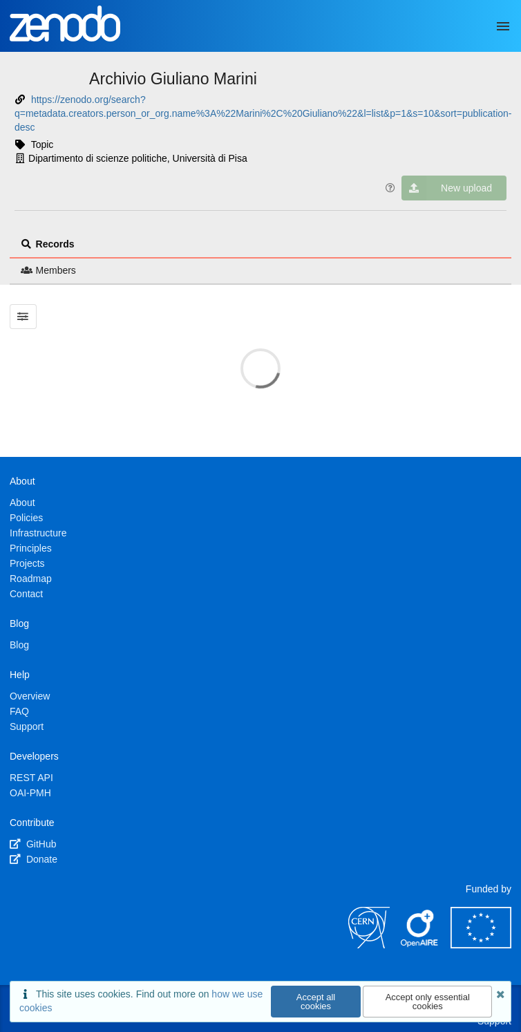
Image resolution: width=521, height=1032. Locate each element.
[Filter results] (23, 316)
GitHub (33, 844)
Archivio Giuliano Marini (173, 79)
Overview (30, 696)
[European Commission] (481, 944)
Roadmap (31, 578)
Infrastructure (38, 532)
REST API (31, 777)
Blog (19, 644)
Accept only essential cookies (428, 1001)
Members (48, 270)
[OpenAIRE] (420, 944)
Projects (27, 563)
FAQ (19, 711)
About (22, 502)
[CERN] (369, 944)
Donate (33, 859)
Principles (31, 548)
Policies (26, 517)
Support (27, 726)
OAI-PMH (30, 792)
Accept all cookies (315, 1001)
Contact (26, 593)
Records (48, 244)
